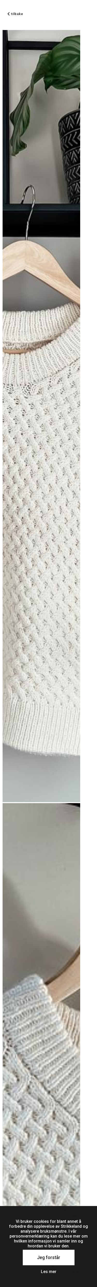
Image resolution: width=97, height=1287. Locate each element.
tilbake (15, 14)
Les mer (48, 1271)
